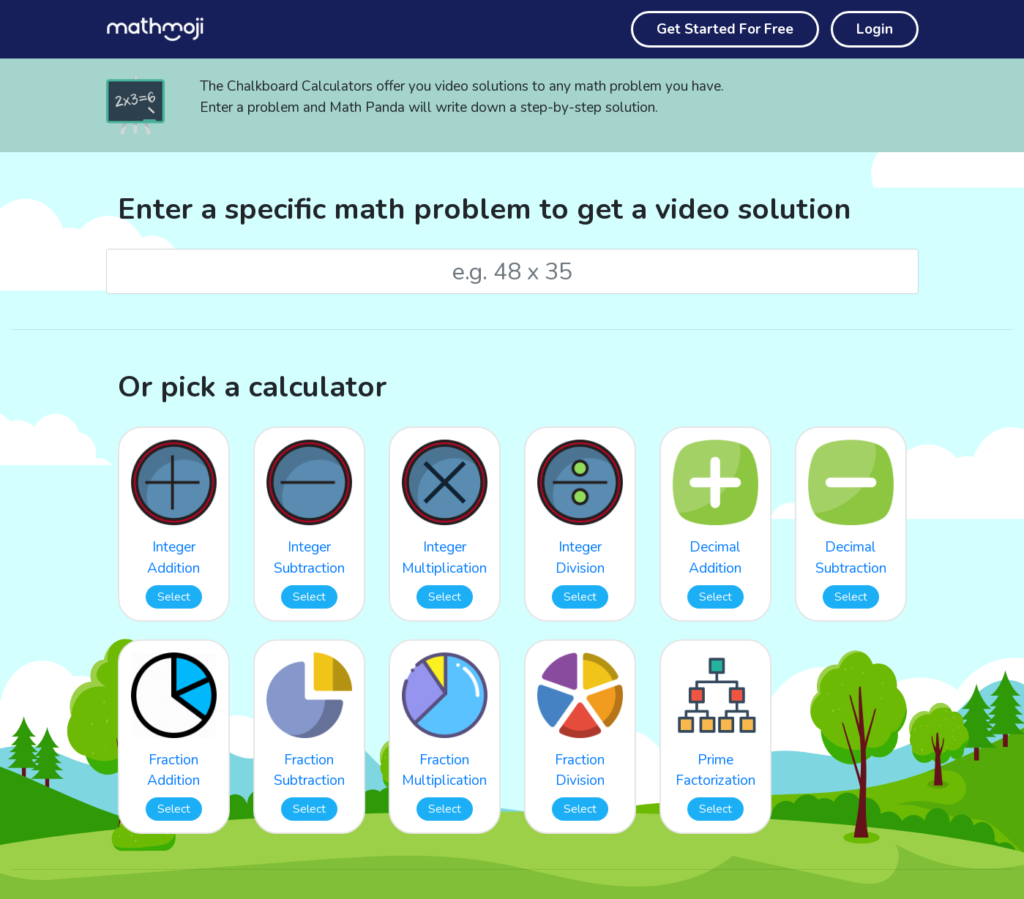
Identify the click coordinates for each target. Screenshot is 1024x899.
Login (874, 29)
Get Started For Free (725, 29)
